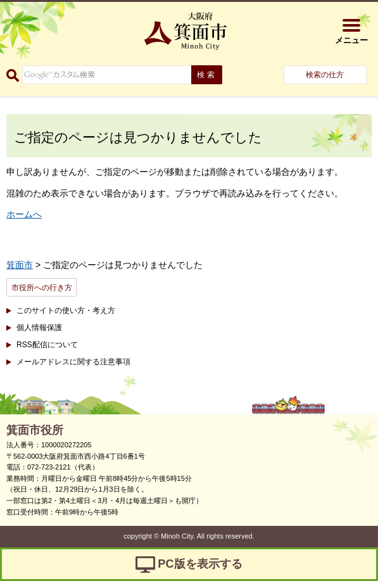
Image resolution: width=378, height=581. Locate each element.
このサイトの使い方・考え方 (65, 310)
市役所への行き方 (41, 287)
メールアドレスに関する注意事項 (73, 361)
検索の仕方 (325, 74)
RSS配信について (47, 344)
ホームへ (24, 214)
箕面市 (19, 265)
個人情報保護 (39, 327)
